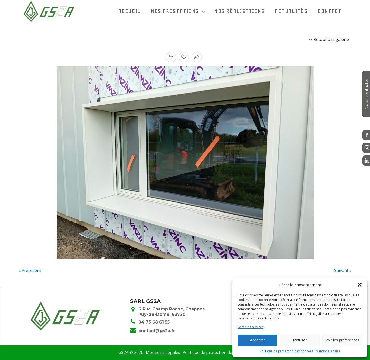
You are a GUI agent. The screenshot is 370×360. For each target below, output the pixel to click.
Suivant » (343, 270)
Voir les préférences (342, 340)
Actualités (291, 11)
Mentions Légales (163, 352)
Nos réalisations (239, 11)
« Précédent (29, 270)
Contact (330, 11)
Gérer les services (250, 327)
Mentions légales (328, 351)
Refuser (300, 340)
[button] (359, 284)
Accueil (129, 11)
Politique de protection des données (286, 351)
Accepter (257, 340)
